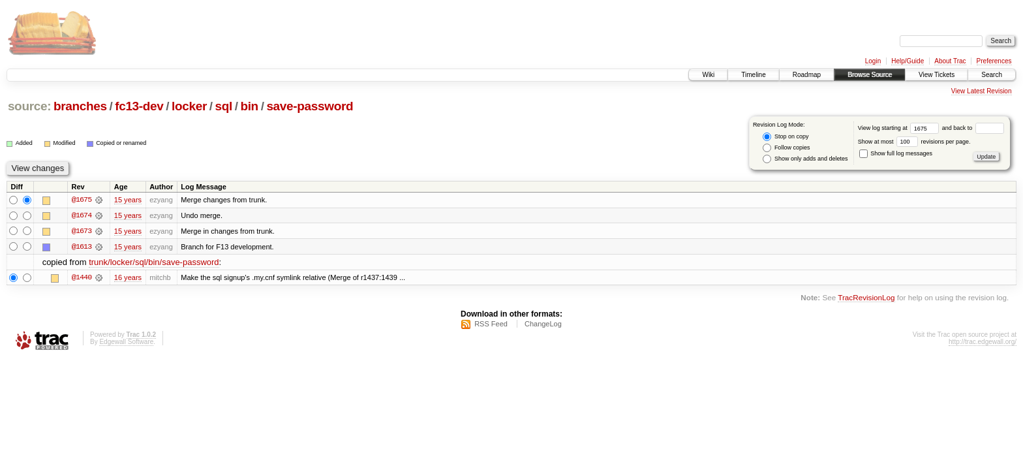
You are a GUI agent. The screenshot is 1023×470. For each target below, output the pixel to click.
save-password (309, 106)
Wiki (708, 74)
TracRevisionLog (866, 298)
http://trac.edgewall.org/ (982, 342)
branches (80, 106)
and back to (973, 128)
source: (29, 106)
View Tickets (936, 74)
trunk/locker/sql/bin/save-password (154, 263)
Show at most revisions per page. (914, 141)
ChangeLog (543, 324)
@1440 (81, 278)
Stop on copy (785, 137)
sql (223, 106)
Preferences (994, 61)
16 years (128, 278)
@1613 (81, 247)
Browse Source (869, 74)
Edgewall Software (126, 342)
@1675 (81, 200)
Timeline (753, 74)
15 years (128, 200)
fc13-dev (139, 106)
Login (873, 61)
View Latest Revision (981, 91)
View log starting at (900, 128)
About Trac (950, 61)
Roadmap (807, 74)
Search (991, 74)
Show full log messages (895, 153)
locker (189, 106)
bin (249, 106)
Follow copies (786, 148)
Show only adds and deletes (805, 159)
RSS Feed (491, 324)
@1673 (81, 231)
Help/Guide (907, 61)
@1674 (81, 215)
